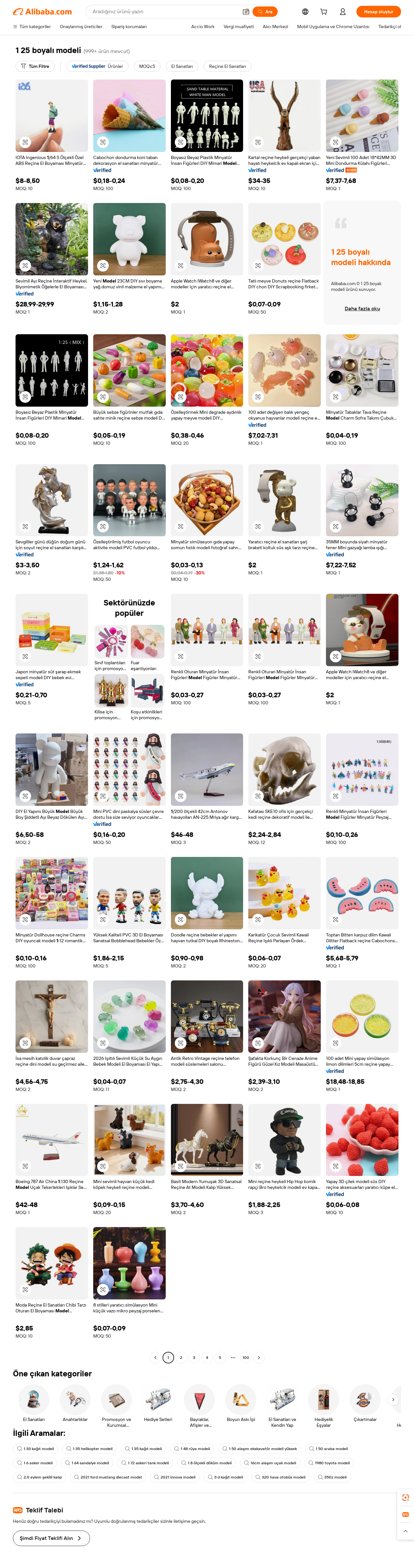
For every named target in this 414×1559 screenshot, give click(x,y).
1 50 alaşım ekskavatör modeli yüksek (259, 1448)
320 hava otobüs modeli (280, 1477)
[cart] (325, 12)
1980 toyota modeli (329, 1463)
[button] (25, 142)
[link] (405, 1497)
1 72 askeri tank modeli (145, 1463)
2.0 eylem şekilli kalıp (39, 1477)
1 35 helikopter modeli (89, 1448)
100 (245, 1357)
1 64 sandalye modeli (87, 1463)
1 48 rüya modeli (192, 1448)
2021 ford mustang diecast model (108, 1477)
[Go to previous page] (155, 1357)
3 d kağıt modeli (225, 1477)
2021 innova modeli (175, 1477)
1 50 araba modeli (328, 1448)
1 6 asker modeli (35, 1463)
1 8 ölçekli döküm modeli (206, 1463)
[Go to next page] (259, 1357)
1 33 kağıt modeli (35, 1448)
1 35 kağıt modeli (143, 1448)
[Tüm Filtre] (35, 66)
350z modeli (332, 1477)
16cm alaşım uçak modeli (270, 1463)
